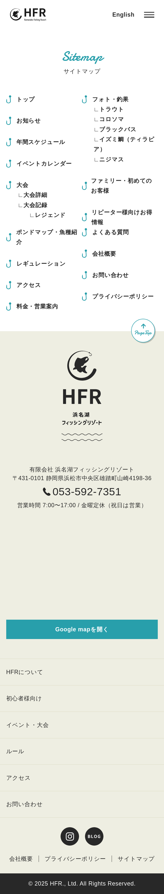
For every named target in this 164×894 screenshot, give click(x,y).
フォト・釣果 (110, 99)
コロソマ (111, 119)
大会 (22, 185)
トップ (25, 99)
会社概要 (104, 253)
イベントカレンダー (44, 163)
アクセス (28, 285)
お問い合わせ (110, 275)
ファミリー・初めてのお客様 (121, 186)
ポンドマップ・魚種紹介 (46, 237)
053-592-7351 (82, 492)
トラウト (111, 109)
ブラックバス (117, 129)
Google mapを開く (82, 629)
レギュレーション (41, 263)
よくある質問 (110, 232)
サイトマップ (136, 859)
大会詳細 (35, 195)
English (123, 14)
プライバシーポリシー (123, 296)
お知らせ (28, 120)
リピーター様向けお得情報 (121, 217)
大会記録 (35, 205)
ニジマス (111, 159)
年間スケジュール (40, 142)
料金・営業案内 (37, 306)
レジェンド (50, 215)
